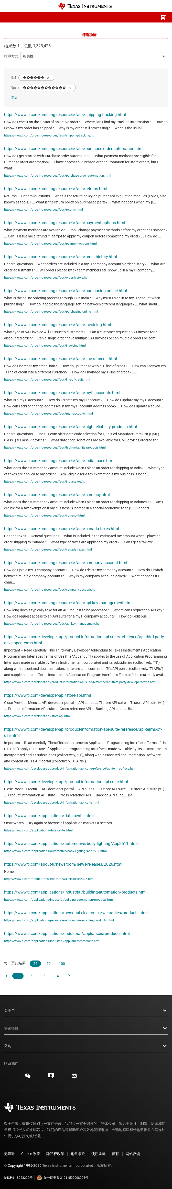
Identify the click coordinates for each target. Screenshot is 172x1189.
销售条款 (78, 1154)
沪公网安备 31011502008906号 (62, 1177)
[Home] (85, 6)
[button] (9, 17)
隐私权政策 (55, 1154)
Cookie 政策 (30, 1154)
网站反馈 (133, 1154)
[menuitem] (120, 17)
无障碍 (9, 1154)
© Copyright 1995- (22, 1165)
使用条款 (98, 1154)
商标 (115, 1154)
